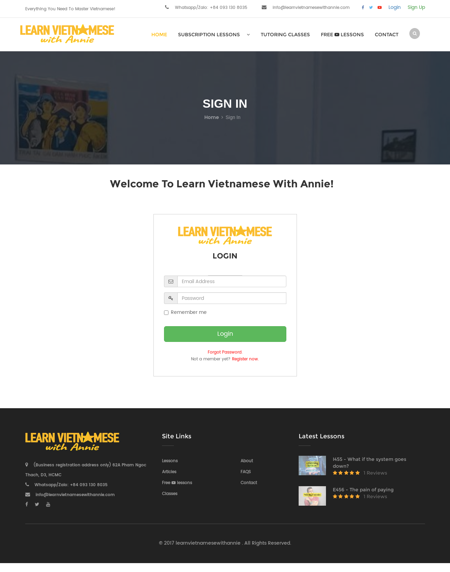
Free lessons (342, 34)
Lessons (170, 461)
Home (211, 117)
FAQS (246, 472)
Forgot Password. (225, 352)
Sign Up (416, 7)
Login (394, 7)
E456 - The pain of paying (363, 490)
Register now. (245, 359)
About (247, 461)
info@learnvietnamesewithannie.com (311, 7)
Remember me (185, 312)
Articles (169, 472)
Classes (169, 494)
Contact (386, 34)
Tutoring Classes (285, 34)
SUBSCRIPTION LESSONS (214, 34)
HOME (159, 34)
